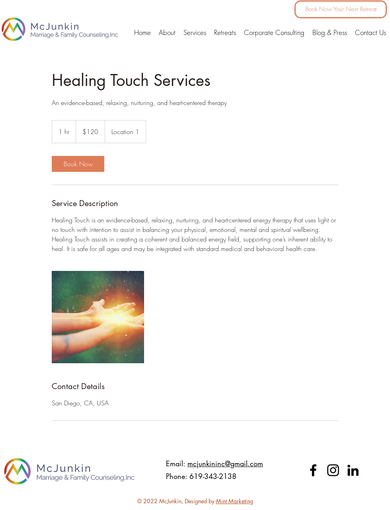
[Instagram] (333, 470)
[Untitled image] (98, 317)
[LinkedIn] (353, 470)
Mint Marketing (234, 501)
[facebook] (313, 470)
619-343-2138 (214, 476)
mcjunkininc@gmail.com (225, 463)
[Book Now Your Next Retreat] (340, 9)
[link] (78, 164)
